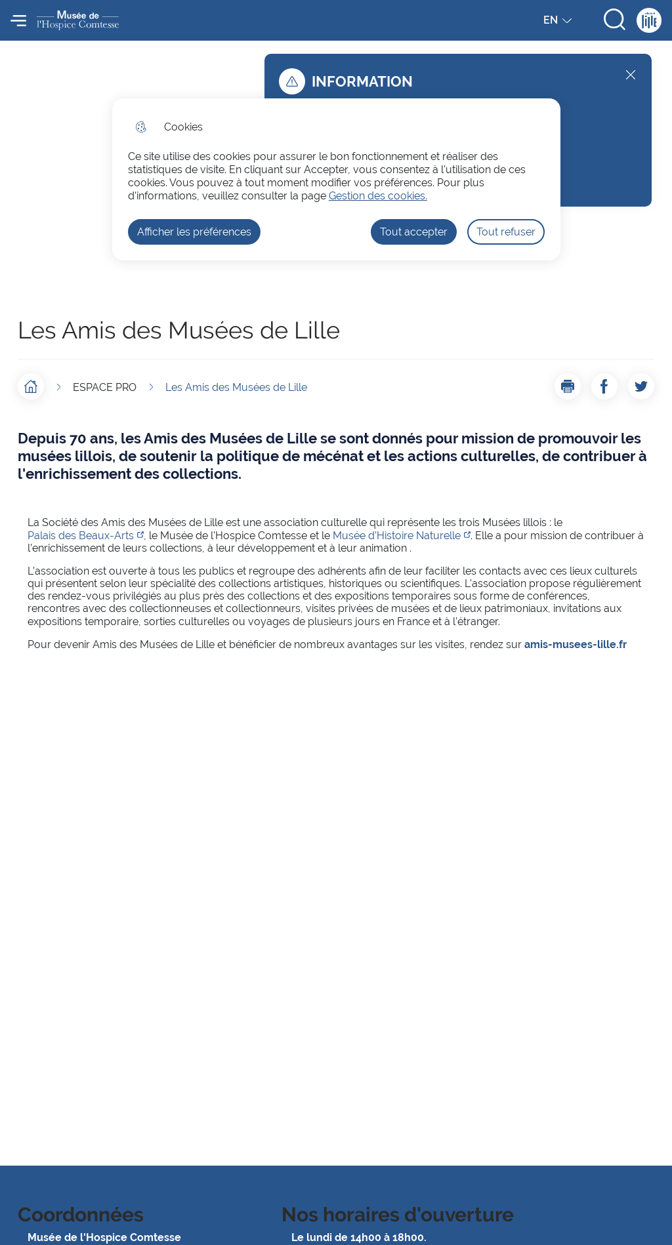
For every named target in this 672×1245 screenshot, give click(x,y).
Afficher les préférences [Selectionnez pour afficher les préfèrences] (194, 232)
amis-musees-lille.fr (575, 644)
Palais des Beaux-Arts (81, 535)
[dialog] (336, 179)
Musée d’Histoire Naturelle (397, 535)
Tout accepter (414, 232)
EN (559, 23)
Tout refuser (506, 232)
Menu (18, 20)
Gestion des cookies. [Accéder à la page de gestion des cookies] (378, 196)
